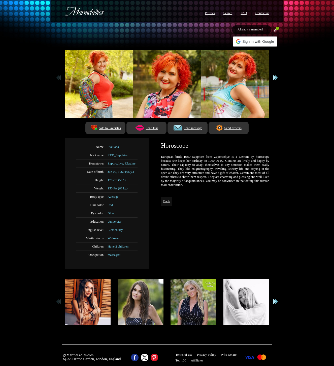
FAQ (244, 13)
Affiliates (197, 360)
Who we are (229, 354)
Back (166, 201)
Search (227, 13)
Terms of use (184, 354)
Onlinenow (210, 284)
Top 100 (181, 360)
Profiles (210, 13)
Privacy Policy (206, 354)
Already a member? (250, 29)
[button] (255, 41)
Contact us (262, 13)
